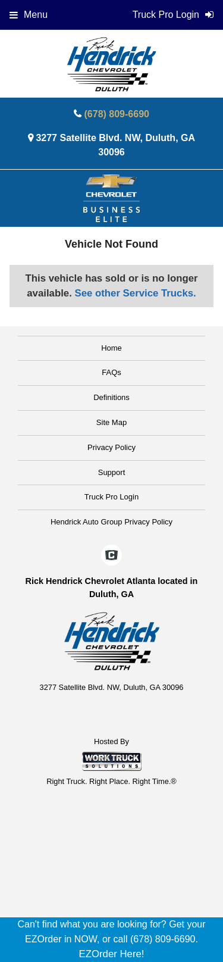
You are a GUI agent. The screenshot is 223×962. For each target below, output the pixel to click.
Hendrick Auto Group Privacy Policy (111, 521)
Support (111, 472)
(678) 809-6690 (116, 114)
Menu (29, 15)
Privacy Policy (111, 447)
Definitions (111, 397)
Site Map (111, 422)
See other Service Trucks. (135, 293)
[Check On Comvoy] (111, 556)
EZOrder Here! (111, 954)
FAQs (111, 372)
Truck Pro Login (111, 496)
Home (111, 347)
